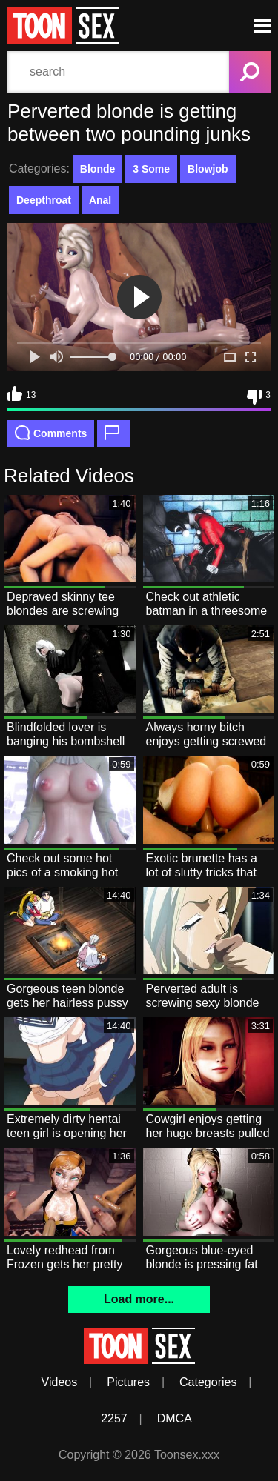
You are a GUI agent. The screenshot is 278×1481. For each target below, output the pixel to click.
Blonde (97, 169)
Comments (51, 432)
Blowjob (208, 169)
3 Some (151, 169)
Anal (100, 200)
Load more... (139, 1299)
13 (21, 393)
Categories (207, 1382)
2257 (114, 1418)
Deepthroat (43, 200)
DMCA (174, 1418)
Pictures (128, 1382)
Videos (60, 1382)
